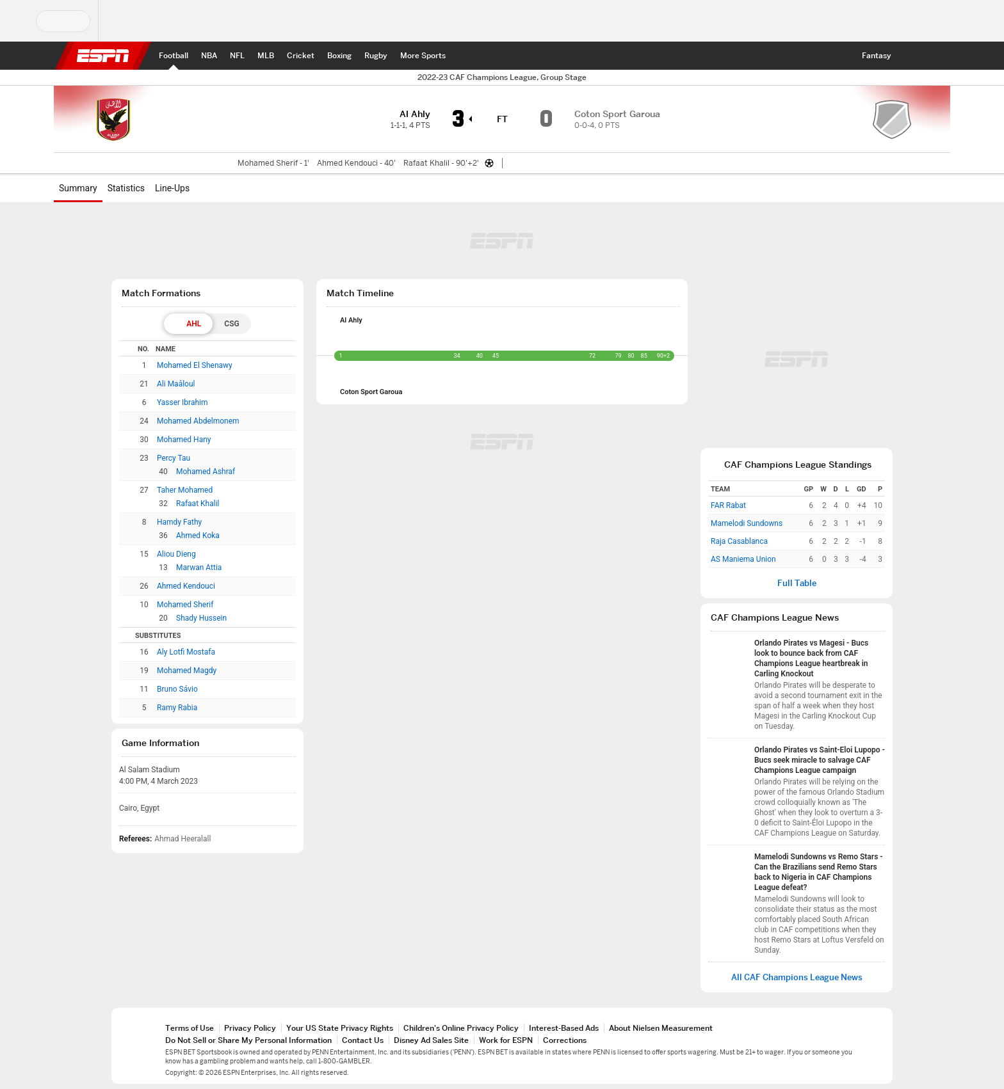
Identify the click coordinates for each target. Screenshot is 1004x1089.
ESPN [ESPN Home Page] (103, 56)
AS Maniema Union (743, 559)
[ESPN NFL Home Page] (237, 56)
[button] (909, 56)
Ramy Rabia (177, 707)
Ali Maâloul (176, 383)
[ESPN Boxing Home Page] (339, 56)
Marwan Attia (199, 567)
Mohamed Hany (184, 439)
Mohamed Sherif (185, 604)
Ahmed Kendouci (186, 586)
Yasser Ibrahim (182, 402)
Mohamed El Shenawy (194, 365)
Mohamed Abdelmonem (198, 421)
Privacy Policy (250, 1028)
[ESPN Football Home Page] (173, 56)
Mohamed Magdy (186, 670)
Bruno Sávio (177, 689)
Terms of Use (189, 1028)
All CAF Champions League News (796, 977)
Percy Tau (173, 458)
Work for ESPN (506, 1040)
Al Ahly (351, 320)
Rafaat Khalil (197, 503)
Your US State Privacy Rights (339, 1028)
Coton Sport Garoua (371, 392)
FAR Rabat (728, 505)
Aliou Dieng (176, 554)
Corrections (565, 1040)
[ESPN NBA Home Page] (209, 56)
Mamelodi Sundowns (746, 523)
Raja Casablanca (739, 541)
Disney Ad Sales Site (431, 1040)
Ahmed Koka (198, 535)
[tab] (188, 324)
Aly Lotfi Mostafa (186, 652)
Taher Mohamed (185, 490)
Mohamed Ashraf (205, 471)
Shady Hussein (201, 618)
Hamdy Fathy (179, 522)
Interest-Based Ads (564, 1028)
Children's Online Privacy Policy (461, 1028)
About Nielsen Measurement (661, 1028)
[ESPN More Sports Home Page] (423, 56)
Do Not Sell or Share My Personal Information (248, 1040)
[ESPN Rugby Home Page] (375, 56)
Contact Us (363, 1040)
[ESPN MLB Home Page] (265, 56)
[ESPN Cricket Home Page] (300, 56)
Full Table (796, 583)
